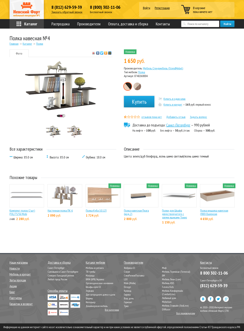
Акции (13, 286)
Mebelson (167, 302)
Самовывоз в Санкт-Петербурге (63, 271)
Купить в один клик (174, 99)
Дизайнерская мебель (97, 306)
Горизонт (128, 302)
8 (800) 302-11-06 (105, 7)
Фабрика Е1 (129, 268)
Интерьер (90, 302)
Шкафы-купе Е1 (93, 287)
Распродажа (60, 24)
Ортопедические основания (99, 283)
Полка (141, 72)
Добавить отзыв (175, 116)
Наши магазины (19, 262)
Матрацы (90, 275)
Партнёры (16, 298)
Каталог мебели (95, 262)
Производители (88, 24)
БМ (163, 275)
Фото (19, 53)
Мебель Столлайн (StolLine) (175, 305)
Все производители (185, 313)
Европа (127, 294)
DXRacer (166, 309)
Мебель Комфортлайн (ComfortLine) (172, 292)
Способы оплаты (57, 290)
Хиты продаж (18, 280)
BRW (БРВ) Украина (95, 279)
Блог (12, 292)
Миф (164, 268)
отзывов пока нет (151, 116)
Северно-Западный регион (61, 275)
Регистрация (162, 8)
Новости (15, 268)
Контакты (163, 24)
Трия (126, 306)
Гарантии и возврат (21, 304)
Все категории (112, 310)
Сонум (127, 271)
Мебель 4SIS (168, 283)
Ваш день (129, 298)
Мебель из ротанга (95, 268)
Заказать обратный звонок (66, 12)
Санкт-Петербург (178, 125)
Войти (146, 8)
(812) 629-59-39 (213, 285)
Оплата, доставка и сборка (128, 24)
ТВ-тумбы (90, 271)
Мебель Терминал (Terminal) (176, 271)
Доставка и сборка (59, 262)
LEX (126, 279)
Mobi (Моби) (130, 283)
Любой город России (57, 279)
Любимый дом (169, 298)
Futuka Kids (168, 287)
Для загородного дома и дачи (100, 294)
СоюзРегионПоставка (134, 275)
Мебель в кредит (20, 274)
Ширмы (89, 298)
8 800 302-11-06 (214, 273)
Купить (139, 101)
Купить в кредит (173, 104)
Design (127, 287)
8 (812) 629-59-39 (66, 7)
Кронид (127, 290)
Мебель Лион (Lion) (171, 279)
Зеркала (90, 290)
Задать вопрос (198, 116)
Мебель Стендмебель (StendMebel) (163, 68)
